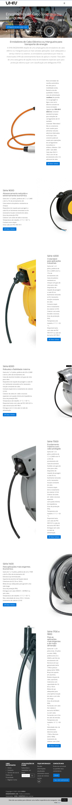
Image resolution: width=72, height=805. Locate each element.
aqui (59, 803)
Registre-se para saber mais (17, 27)
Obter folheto (53, 164)
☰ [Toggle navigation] (64, 3)
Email (56, 775)
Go (32, 776)
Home (9, 768)
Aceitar (64, 800)
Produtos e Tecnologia (14, 31)
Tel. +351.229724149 (61, 780)
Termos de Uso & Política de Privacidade (12, 775)
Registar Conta (12, 780)
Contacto (10, 770)
